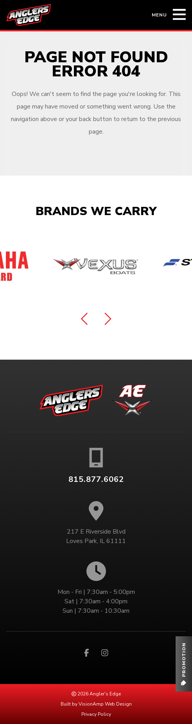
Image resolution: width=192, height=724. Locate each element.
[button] (184, 663)
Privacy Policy (96, 714)
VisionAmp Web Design (105, 704)
